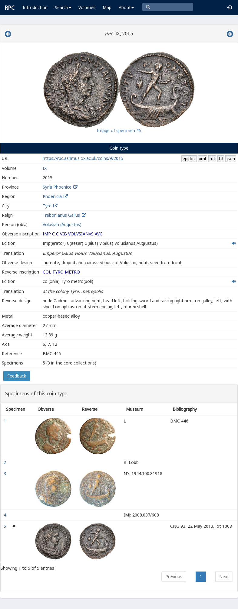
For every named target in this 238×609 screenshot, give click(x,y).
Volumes (86, 7)
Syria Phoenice (57, 187)
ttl (221, 158)
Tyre (47, 206)
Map (107, 7)
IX (45, 168)
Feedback (16, 376)
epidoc (189, 158)
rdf (212, 158)
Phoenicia (52, 196)
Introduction (35, 7)
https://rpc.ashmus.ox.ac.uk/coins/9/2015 (83, 158)
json (230, 158)
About (126, 7)
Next (224, 576)
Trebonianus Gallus (61, 215)
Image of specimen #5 (119, 130)
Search (63, 7)
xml (202, 158)
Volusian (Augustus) (62, 224)
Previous (173, 576)
